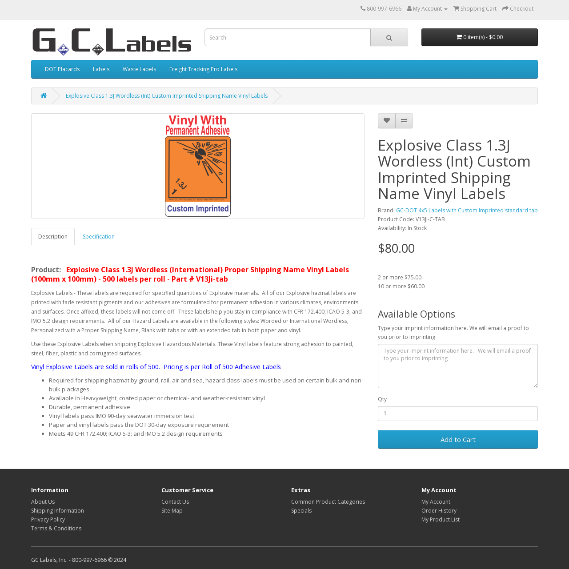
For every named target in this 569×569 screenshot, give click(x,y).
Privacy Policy (48, 519)
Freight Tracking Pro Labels (203, 69)
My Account (435, 501)
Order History (439, 510)
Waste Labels (139, 69)
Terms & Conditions (56, 528)
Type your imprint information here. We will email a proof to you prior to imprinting (453, 332)
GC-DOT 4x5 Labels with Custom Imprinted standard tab (467, 210)
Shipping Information (57, 510)
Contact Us (175, 501)
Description (53, 236)
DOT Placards (62, 69)
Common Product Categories (328, 501)
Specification (99, 236)
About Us (43, 501)
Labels (101, 69)
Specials (301, 510)
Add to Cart (458, 439)
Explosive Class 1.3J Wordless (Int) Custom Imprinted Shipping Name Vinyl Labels (167, 95)
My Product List (440, 519)
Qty (382, 399)
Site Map (172, 510)
